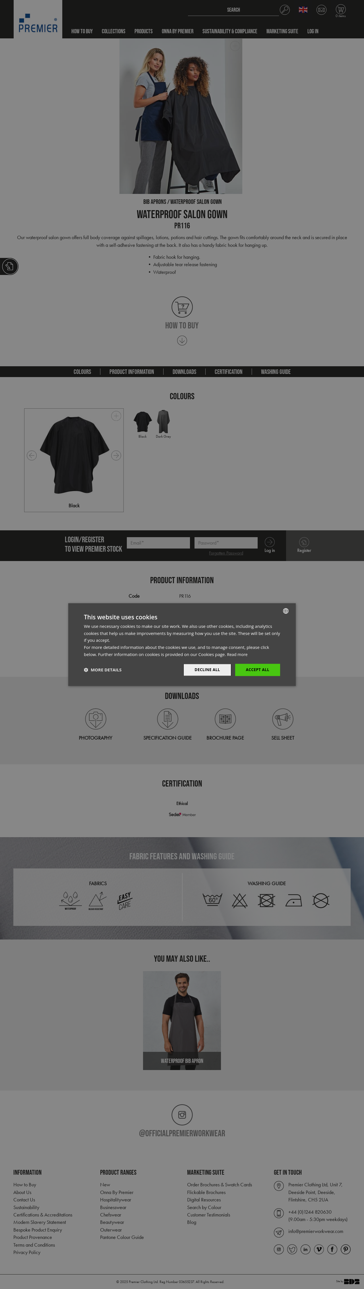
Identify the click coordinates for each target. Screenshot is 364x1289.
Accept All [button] (257, 669)
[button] (102, 670)
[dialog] (182, 644)
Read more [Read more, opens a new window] (238, 654)
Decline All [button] (206, 669)
